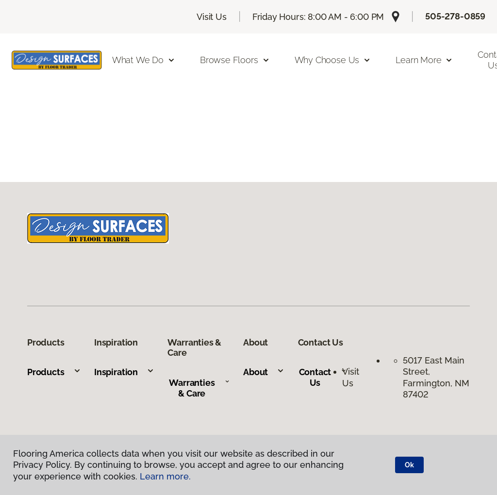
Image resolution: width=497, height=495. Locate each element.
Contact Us (323, 377)
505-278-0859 (455, 16)
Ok (409, 465)
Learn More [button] (424, 60)
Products (54, 372)
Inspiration (124, 372)
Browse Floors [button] (235, 60)
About (263, 372)
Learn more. (165, 476)
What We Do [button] (143, 60)
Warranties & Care (199, 388)
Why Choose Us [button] (333, 60)
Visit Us (212, 17)
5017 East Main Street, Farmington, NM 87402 (436, 377)
